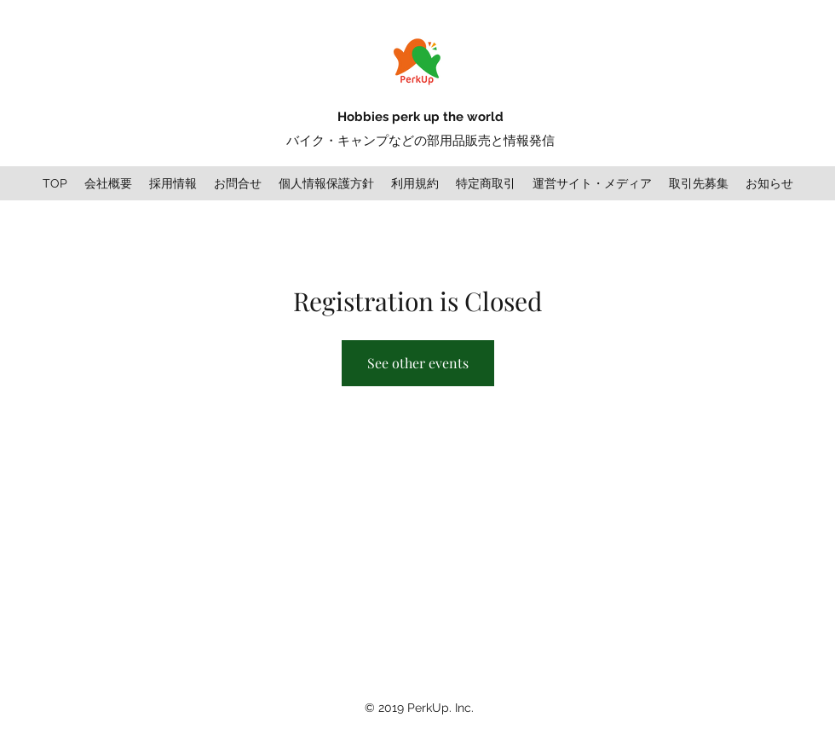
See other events (418, 363)
